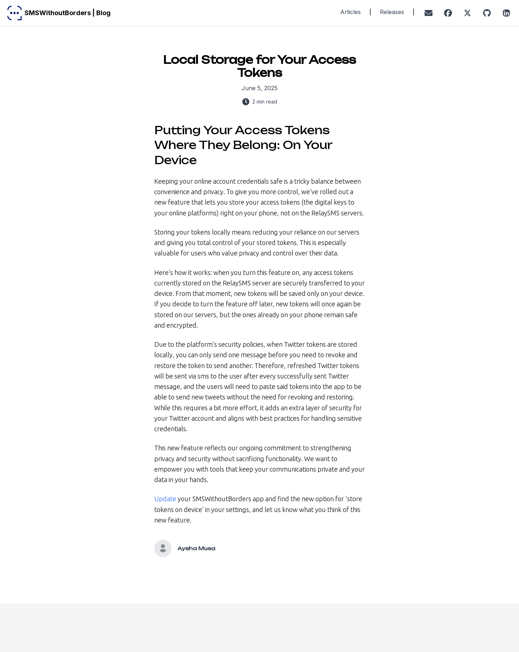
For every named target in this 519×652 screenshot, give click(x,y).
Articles (350, 12)
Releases (392, 12)
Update (165, 498)
